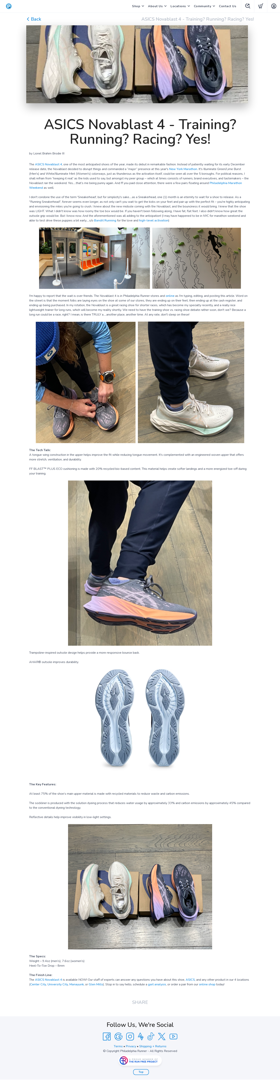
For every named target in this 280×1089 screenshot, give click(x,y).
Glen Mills (96, 984)
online (170, 296)
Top (141, 1072)
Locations (178, 6)
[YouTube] (173, 1036)
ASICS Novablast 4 (48, 164)
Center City (38, 984)
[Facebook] (107, 1036)
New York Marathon (183, 169)
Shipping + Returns (152, 1046)
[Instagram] (130, 1036)
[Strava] (140, 1036)
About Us (155, 6)
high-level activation (153, 220)
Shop (136, 6)
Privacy (131, 1046)
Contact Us (227, 6)
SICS (191, 980)
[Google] (118, 1036)
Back (33, 19)
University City (57, 984)
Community (202, 6)
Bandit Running (105, 220)
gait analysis (157, 984)
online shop (207, 984)
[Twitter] (162, 1036)
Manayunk (76, 984)
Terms (118, 1046)
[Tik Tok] (150, 1036)
